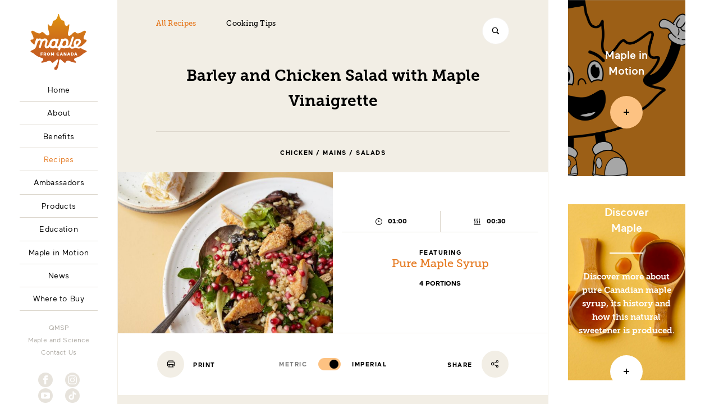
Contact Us (58, 351)
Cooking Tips (251, 23)
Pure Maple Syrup (440, 264)
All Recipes (176, 23)
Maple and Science (59, 339)
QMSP (59, 327)
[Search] (496, 31)
